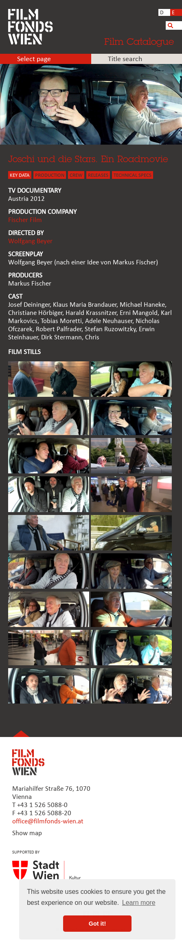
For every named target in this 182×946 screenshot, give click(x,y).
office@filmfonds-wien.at (47, 821)
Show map (27, 833)
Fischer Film (25, 220)
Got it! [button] (97, 923)
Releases (98, 175)
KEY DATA (20, 175)
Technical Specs (132, 175)
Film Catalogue (139, 41)
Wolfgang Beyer (30, 241)
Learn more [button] (139, 902)
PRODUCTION (49, 175)
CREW (76, 175)
